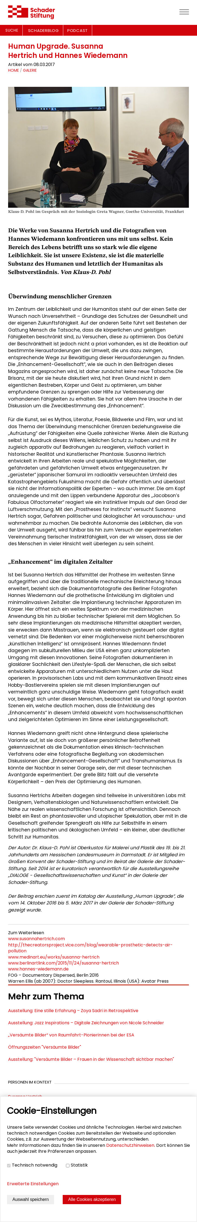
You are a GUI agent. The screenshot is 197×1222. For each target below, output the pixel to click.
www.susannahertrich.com (36, 939)
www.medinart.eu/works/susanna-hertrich (53, 957)
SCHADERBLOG (43, 30)
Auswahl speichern (30, 1199)
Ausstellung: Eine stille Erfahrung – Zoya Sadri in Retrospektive (73, 1011)
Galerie (30, 70)
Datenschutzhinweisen (130, 1145)
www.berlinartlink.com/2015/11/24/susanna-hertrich (63, 963)
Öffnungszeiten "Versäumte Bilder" (44, 1047)
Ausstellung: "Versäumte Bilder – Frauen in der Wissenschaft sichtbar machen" (91, 1059)
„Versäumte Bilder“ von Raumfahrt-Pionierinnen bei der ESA (71, 1035)
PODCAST (77, 30)
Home (13, 70)
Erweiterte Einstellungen (33, 1184)
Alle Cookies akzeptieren (92, 1199)
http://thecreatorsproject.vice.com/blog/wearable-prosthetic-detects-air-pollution (90, 948)
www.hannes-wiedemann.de (38, 969)
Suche (11, 30)
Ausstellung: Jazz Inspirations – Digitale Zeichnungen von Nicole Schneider (86, 1023)
